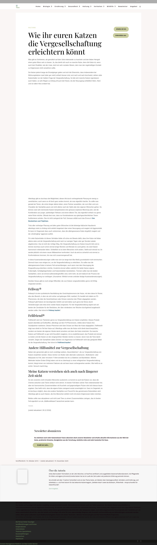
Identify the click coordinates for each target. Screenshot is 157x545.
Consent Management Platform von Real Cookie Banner (19, 544)
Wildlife (110, 6)
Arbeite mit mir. (121, 29)
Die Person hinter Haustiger (25, 522)
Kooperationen (21, 527)
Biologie (46, 6)
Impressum (19, 539)
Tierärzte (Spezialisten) (23, 531)
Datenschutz (20, 536)
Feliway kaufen (54, 310)
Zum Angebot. (53, 489)
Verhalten (98, 6)
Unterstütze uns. (120, 35)
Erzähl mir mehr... (43, 445)
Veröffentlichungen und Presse (26, 524)
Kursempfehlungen (22, 534)
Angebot (133, 6)
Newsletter (123, 6)
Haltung (86, 6)
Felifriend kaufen (64, 342)
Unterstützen (20, 529)
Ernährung (59, 6)
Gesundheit (73, 6)
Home (38, 6)
